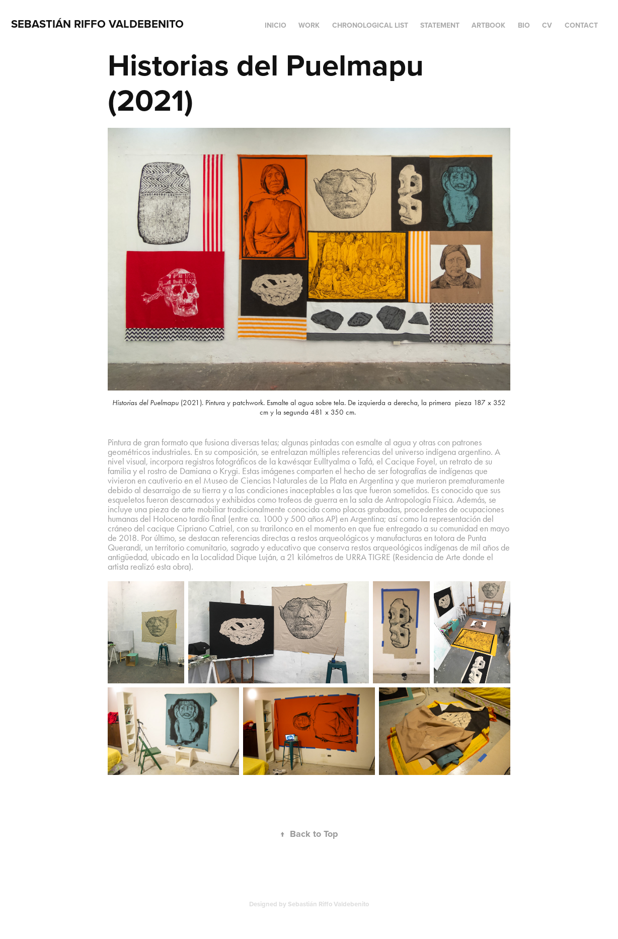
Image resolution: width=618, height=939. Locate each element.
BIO (524, 25)
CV (547, 25)
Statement (439, 25)
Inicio (275, 25)
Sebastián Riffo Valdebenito (97, 24)
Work (309, 25)
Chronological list (370, 25)
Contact (581, 25)
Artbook (488, 25)
